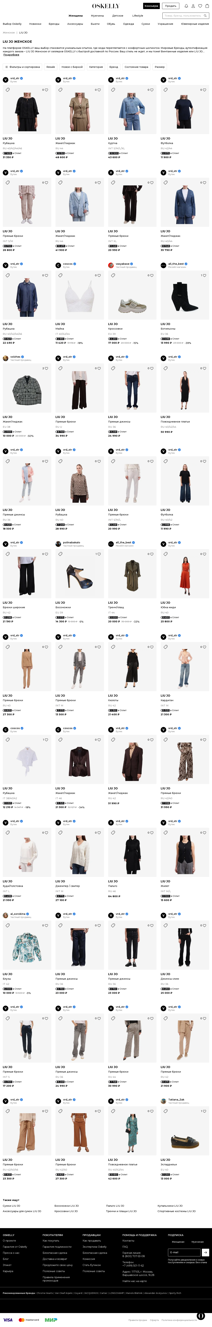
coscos (68, 263)
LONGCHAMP (116, 1293)
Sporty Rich (175, 1293)
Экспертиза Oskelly (95, 1246)
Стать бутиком (92, 1265)
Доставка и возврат (55, 1259)
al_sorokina (17, 914)
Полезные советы (54, 1271)
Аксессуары (75, 23)
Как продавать (92, 1240)
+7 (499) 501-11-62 (133, 1265)
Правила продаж (138, 1320)
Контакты (128, 1240)
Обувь (111, 23)
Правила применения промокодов (56, 1279)
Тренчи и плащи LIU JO (121, 1211)
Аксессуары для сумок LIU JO (22, 1211)
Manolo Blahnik (134, 1293)
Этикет (7, 1265)
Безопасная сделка (55, 1252)
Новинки (35, 23)
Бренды (54, 23)
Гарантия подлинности (57, 1246)
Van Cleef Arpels (63, 1293)
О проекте (9, 1240)
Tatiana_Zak (176, 1099)
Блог (6, 1259)
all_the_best (176, 263)
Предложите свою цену (58, 1265)
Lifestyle (137, 15)
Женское (9, 32)
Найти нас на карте (134, 1281)
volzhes (15, 356)
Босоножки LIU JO (66, 1205)
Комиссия (89, 1259)
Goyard (78, 1293)
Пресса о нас (11, 1252)
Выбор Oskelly (12, 23)
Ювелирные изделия (195, 23)
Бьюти (95, 23)
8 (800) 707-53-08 (133, 1256)
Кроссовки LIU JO (66, 1211)
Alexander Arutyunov (155, 1293)
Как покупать (51, 1240)
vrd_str (14, 78)
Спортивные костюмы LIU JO (177, 1211)
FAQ (125, 1246)
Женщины (76, 15)
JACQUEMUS (91, 1293)
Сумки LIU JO (11, 1205)
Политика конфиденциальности (179, 1320)
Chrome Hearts (45, 1293)
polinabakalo (71, 542)
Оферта (154, 1320)
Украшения (165, 23)
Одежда (128, 23)
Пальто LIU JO (115, 1205)
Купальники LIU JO (170, 1205)
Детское (117, 15)
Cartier (103, 1293)
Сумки (146, 23)
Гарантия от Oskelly (15, 1246)
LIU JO (7, 138)
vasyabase (122, 263)
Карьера (8, 1271)
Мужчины (97, 15)
